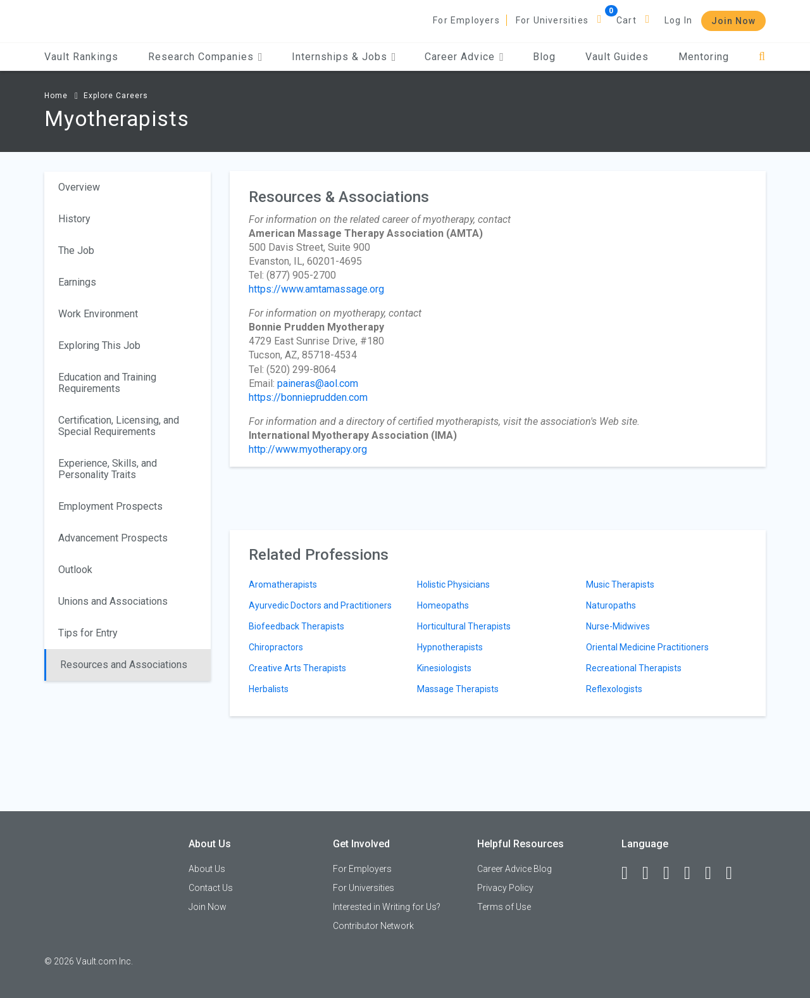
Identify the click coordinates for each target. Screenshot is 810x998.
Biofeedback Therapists (296, 626)
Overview (79, 187)
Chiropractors (276, 647)
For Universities (552, 20)
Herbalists (269, 689)
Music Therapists (620, 584)
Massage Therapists (458, 689)
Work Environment (98, 314)
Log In (678, 20)
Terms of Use (504, 907)
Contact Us (211, 888)
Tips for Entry (88, 633)
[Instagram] (693, 873)
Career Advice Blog (514, 869)
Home (56, 95)
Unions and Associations (113, 601)
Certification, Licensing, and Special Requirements (118, 426)
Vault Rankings (81, 57)
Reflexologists (614, 689)
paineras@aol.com (317, 383)
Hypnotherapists (450, 647)
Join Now (733, 21)
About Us (207, 869)
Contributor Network (373, 926)
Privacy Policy (505, 888)
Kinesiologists (444, 668)
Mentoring (703, 57)
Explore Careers (116, 95)
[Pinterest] (714, 873)
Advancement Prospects (113, 538)
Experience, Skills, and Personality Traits (107, 469)
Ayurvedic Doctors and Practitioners (320, 605)
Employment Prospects (110, 506)
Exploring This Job (99, 345)
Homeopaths (443, 605)
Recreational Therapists (634, 668)
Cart (626, 20)
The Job (76, 250)
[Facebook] (630, 873)
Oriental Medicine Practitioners (647, 647)
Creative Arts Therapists (297, 668)
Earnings (77, 282)
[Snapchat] (735, 873)
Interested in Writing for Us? (386, 907)
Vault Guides (617, 57)
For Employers (466, 20)
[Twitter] (672, 873)
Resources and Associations (123, 665)
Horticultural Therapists (464, 626)
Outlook (75, 570)
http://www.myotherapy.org (308, 449)
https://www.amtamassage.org (316, 289)
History (74, 219)
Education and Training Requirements (107, 383)
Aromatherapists (283, 584)
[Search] (762, 57)
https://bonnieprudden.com (308, 397)
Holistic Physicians (453, 584)
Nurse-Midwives (618, 626)
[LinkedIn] (651, 873)
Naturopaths (611, 605)
